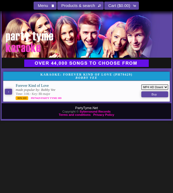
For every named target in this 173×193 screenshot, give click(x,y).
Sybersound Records (95, 111)
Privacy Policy (103, 114)
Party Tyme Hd (51, 98)
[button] (45, 6)
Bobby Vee (48, 90)
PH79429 (36, 98)
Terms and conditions (75, 114)
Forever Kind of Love (32, 85)
